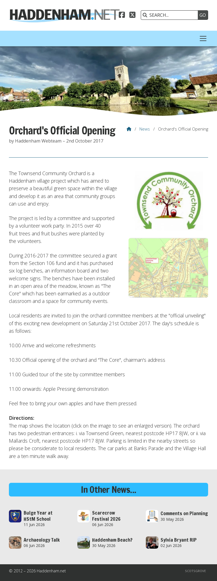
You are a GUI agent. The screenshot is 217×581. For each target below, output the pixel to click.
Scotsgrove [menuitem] (195, 571)
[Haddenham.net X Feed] (132, 16)
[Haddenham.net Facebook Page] (122, 16)
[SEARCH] (171, 15)
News (144, 129)
